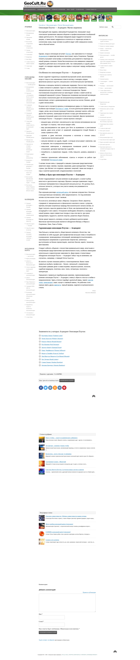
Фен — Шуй (70, 9)
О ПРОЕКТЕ (83, 654)
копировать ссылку (67, 380)
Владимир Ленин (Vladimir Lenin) (52, 336)
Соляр (28, 68)
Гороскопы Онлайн (44, 9)
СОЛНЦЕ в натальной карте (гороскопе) (58, 532)
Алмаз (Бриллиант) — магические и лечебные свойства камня (106, 92)
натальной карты (62, 192)
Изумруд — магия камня (106, 86)
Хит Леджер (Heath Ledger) (50, 359)
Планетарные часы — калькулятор (29, 156)
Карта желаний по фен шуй (107, 142)
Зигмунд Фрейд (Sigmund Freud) (52, 347)
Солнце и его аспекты (52, 540)
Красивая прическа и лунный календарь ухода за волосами (107, 149)
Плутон (68, 54)
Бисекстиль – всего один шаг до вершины (58, 454)
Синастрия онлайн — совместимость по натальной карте (30, 125)
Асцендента (43, 56)
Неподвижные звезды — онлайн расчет (30, 89)
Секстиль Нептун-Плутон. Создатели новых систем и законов (65, 470)
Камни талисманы (105, 53)
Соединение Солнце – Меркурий (56, 462)
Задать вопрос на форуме (46, 640)
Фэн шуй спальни (105, 131)
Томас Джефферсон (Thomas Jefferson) (53, 350)
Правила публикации (89, 592)
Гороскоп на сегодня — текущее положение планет (29, 148)
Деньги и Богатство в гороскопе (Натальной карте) (106, 155)
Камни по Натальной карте (107, 44)
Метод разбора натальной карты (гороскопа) (59, 524)
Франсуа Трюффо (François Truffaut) (53, 353)
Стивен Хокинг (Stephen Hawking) (52, 362)
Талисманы (80, 9)
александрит (48, 283)
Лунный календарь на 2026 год (29, 219)
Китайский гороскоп (105, 117)
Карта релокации (30, 258)
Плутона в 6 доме (56, 160)
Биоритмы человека (105, 72)
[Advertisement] (67, 310)
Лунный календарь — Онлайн (29, 205)
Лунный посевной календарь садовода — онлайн (29, 236)
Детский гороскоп (105, 144)
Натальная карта (29, 9)
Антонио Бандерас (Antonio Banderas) (53, 365)
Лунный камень (104, 79)
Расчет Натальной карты (65, 25)
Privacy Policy (65, 654)
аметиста (57, 285)
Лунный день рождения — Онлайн (29, 166)
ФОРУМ (71, 654)
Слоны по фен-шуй (105, 128)
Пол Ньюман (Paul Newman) (50, 345)
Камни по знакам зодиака (107, 46)
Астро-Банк (103, 159)
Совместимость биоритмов (107, 106)
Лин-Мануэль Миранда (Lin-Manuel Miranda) (56, 356)
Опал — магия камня (106, 88)
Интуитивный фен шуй (106, 137)
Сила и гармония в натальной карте (30, 269)
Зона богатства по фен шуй (107, 140)
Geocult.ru (42, 25)
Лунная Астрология (58, 9)
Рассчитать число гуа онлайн (29, 172)
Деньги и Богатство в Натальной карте (30, 263)
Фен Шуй (28, 59)
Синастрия (29, 66)
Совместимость (91, 9)
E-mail (41, 621)
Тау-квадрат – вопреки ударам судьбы (57, 446)
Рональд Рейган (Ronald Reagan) (51, 342)
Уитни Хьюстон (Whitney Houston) (52, 339)
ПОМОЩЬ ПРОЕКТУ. (92, 654)
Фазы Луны (103, 70)
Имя (40, 614)
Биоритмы (29, 57)
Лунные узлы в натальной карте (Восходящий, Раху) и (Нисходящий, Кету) (107, 61)
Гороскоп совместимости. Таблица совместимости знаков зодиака (66, 516)
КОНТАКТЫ (77, 654)
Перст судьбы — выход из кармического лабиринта (61, 438)
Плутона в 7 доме (61, 109)
